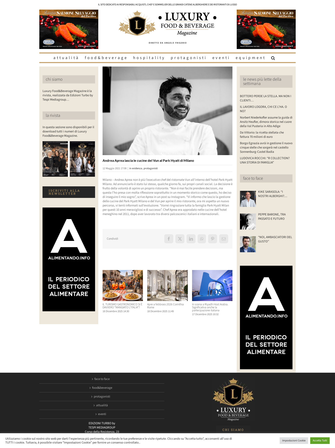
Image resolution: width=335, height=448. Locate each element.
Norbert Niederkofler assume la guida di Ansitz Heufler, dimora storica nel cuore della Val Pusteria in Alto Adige (266, 121)
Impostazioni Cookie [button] (294, 440)
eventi (102, 414)
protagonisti (151, 168)
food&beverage (102, 388)
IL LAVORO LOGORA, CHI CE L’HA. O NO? (263, 109)
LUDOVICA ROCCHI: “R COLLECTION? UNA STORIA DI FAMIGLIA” (264, 160)
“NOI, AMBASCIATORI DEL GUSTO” (275, 239)
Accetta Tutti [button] (320, 440)
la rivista (53, 116)
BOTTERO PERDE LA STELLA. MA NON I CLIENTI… (265, 98)
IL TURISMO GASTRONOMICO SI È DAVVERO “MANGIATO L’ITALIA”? (122, 306)
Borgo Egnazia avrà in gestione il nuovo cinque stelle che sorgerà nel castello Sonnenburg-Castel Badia (266, 147)
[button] (273, 57)
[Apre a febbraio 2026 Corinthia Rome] (167, 272)
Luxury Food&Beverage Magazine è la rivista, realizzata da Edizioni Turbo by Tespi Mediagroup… (68, 95)
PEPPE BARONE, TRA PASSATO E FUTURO (272, 216)
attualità (102, 405)
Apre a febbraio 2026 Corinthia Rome (165, 306)
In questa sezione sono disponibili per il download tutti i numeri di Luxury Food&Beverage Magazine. (68, 131)
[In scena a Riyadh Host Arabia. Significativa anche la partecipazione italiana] (212, 272)
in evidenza (135, 168)
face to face (253, 178)
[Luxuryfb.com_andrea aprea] (167, 111)
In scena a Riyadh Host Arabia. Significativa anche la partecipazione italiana (210, 307)
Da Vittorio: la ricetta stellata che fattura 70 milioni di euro (262, 134)
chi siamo (54, 79)
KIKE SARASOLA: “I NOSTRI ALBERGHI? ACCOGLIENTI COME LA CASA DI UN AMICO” (273, 194)
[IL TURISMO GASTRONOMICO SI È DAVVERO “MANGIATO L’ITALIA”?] (123, 272)
